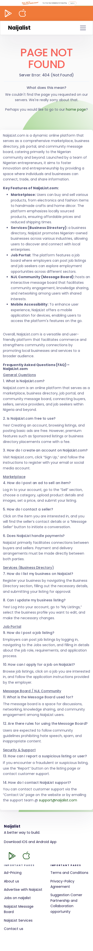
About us (11, 881)
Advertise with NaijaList (23, 889)
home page (76, 109)
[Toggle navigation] (83, 28)
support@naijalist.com (58, 800)
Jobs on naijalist (17, 897)
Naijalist (19, 28)
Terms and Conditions (69, 872)
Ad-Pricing (13, 872)
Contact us (13, 928)
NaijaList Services (18, 920)
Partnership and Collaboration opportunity (63, 906)
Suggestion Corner (66, 894)
